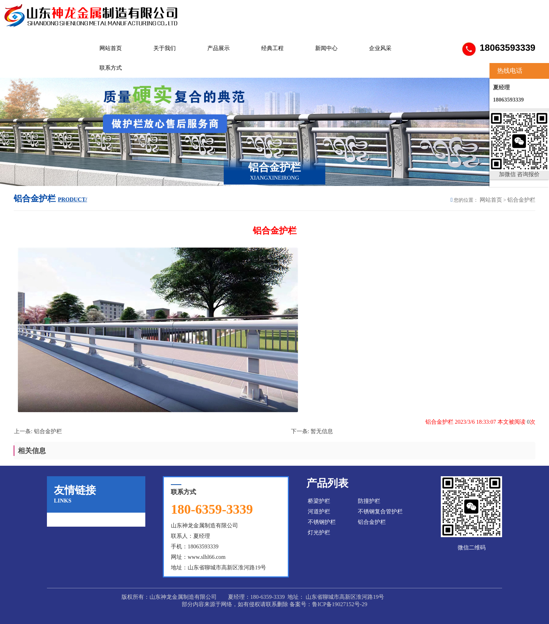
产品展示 (218, 48)
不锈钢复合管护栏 (380, 511)
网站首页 (110, 48)
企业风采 (380, 48)
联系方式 (110, 68)
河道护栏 (319, 511)
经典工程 (272, 48)
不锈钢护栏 (322, 522)
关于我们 (164, 48)
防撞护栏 (369, 501)
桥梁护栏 (319, 501)
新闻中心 (326, 48)
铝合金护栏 (521, 200)
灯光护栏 (319, 532)
